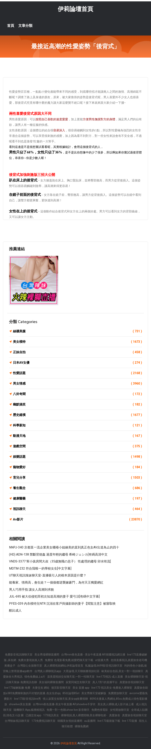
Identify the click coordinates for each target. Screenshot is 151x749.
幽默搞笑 (77, 404)
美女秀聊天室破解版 (93, 693)
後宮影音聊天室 (61, 687)
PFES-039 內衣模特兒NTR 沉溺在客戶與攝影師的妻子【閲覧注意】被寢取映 (62, 603)
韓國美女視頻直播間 (69, 720)
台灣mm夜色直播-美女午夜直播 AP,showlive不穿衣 (64, 704)
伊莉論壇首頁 (75, 9)
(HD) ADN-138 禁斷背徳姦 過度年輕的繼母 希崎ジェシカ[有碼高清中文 (58, 554)
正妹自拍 (77, 352)
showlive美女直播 (20, 704)
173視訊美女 (51, 715)
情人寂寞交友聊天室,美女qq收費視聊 (65, 698)
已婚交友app (33, 715)
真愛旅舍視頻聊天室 (132, 682)
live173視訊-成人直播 (110, 676)
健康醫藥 (77, 498)
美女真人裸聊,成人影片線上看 (116, 704)
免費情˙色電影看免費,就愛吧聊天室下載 (69, 660)
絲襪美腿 (77, 331)
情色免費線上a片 (34, 676)
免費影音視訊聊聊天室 (18, 654)
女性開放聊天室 (119, 709)
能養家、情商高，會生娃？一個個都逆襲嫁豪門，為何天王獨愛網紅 (56, 582)
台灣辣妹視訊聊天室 (17, 720)
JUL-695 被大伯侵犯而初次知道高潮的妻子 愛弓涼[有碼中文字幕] (54, 596)
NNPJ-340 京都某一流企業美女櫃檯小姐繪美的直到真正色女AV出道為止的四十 (64, 547)
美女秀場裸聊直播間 (46, 654)
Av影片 (77, 519)
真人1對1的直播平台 (105, 682)
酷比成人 (15, 610)
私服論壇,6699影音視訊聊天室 (103, 665)
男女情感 (77, 383)
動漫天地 (77, 436)
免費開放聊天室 (117, 693)
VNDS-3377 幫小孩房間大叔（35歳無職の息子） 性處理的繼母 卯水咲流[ (60, 561)
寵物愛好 (77, 467)
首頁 (10, 26)
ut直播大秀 (102, 660)
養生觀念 (77, 488)
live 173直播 (129, 720)
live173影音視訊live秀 (27, 698)
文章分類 (25, 26)
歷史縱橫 (77, 415)
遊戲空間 (77, 446)
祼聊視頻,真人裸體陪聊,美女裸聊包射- (84, 715)
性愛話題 (77, 373)
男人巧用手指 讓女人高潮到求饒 (31, 589)
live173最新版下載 (109, 720)
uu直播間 (90, 720)
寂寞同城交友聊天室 (78, 682)
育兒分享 (77, 477)
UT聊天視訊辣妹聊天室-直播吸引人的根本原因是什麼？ (47, 575)
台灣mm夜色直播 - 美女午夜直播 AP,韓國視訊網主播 (93, 654)
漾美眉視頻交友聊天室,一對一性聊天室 (71, 676)
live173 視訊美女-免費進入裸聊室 (111, 687)
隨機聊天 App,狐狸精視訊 (29, 709)
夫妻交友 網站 (40, 687)
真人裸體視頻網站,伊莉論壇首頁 (63, 665)
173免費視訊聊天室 (43, 720)
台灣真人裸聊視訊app (47, 671)
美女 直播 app (81, 687)
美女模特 (77, 342)
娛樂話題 (77, 456)
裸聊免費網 (81, 726)
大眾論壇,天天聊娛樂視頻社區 (81, 671)
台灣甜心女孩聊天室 (29, 665)
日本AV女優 (77, 362)
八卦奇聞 (77, 394)
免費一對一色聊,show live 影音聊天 (68, 709)
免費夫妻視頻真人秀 (30, 660)
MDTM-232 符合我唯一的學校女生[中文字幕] (40, 568)
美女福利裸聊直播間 (51, 682)
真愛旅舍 (114, 715)
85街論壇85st (71, 693)
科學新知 (77, 425)
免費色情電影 (99, 709)
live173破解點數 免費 (17, 687)
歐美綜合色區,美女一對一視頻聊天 (122, 671)
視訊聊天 (77, 509)
